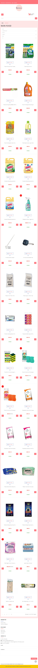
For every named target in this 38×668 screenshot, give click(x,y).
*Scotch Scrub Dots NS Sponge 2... (10, 410)
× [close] (35, 666)
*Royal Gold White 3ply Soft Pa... (28, 333)
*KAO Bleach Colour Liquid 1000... (28, 142)
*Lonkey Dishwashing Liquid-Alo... (10, 181)
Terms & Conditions (4, 624)
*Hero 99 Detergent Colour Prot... (10, 142)
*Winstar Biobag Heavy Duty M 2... (10, 524)
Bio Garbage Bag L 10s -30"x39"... (28, 601)
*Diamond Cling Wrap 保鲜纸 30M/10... (10, 104)
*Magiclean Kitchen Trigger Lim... (28, 219)
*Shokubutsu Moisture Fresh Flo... (28, 448)
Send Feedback (34, 658)
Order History (3, 631)
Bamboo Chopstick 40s (10, 601)
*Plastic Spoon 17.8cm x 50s (28, 295)
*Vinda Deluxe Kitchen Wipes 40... (10, 486)
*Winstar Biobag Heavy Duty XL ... (28, 524)
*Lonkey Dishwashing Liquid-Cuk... (10, 219)
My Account (3, 630)
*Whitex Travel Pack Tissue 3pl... (28, 486)
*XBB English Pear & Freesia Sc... (10, 563)
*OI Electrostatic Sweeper (9, 257)
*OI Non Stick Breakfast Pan (28, 257)
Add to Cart (9, 62)
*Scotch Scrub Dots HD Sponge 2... (28, 372)
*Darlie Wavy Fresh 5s (28, 66)
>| (11, 614)
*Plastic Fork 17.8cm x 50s (9, 295)
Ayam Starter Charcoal (28, 563)
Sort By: (3, 32)
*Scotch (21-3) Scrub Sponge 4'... (9, 372)
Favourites (2, 633)
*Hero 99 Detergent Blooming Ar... (28, 104)
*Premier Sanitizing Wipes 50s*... (9, 333)
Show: (3, 36)
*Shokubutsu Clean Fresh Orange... (28, 410)
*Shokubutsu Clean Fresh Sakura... (10, 448)
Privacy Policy (3, 622)
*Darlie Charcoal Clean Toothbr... (10, 66)
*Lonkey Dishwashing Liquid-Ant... (28, 181)
